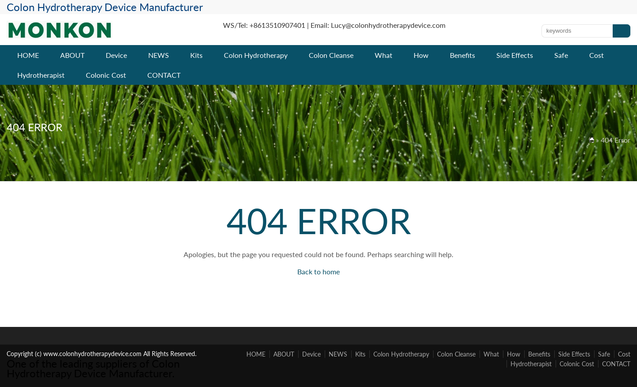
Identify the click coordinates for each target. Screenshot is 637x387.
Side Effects (514, 55)
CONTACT (163, 75)
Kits (196, 55)
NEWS (158, 55)
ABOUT (72, 55)
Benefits (462, 55)
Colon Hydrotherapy (256, 55)
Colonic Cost (106, 75)
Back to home (318, 271)
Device (116, 55)
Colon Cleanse (331, 55)
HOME (28, 55)
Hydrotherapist (41, 75)
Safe (561, 55)
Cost (596, 55)
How (421, 55)
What (383, 55)
